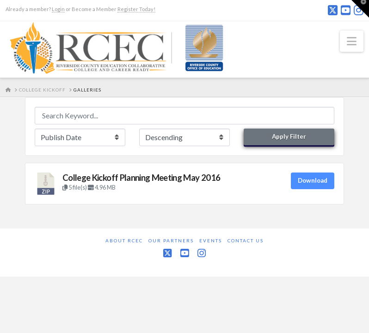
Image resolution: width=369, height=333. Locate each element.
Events (210, 240)
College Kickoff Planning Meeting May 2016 (141, 178)
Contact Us (246, 240)
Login (58, 9)
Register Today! (136, 9)
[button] (351, 41)
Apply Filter (289, 136)
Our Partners (171, 240)
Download (312, 180)
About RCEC (124, 240)
